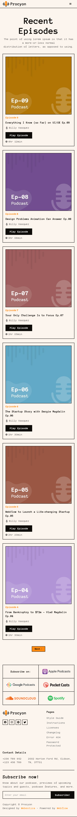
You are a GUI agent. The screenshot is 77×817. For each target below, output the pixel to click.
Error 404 (54, 737)
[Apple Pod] (56, 671)
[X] (24, 722)
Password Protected (54, 744)
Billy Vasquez (19, 127)
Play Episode (19, 135)
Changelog (53, 732)
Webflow (62, 808)
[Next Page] (38, 649)
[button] (70, 4)
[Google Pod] (20, 684)
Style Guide (55, 718)
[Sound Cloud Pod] (20, 698)
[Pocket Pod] (56, 684)
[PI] (18, 722)
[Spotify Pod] (56, 698)
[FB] (5, 722)
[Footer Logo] (14, 713)
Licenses (53, 727)
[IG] (11, 722)
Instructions (56, 722)
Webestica (28, 808)
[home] (14, 4)
